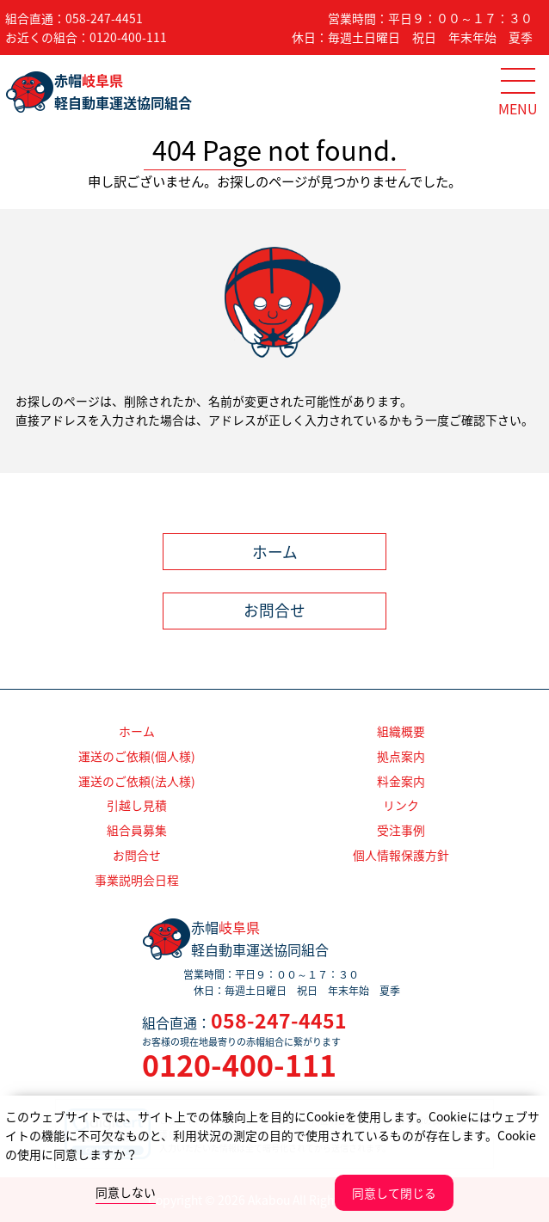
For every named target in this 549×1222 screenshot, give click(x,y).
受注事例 (401, 829)
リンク (401, 805)
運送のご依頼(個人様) (136, 756)
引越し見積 (137, 805)
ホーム (275, 552)
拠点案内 (401, 756)
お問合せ (274, 610)
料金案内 (401, 780)
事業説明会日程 (137, 879)
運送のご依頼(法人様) (136, 780)
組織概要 (401, 731)
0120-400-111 (128, 37)
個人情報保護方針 (401, 854)
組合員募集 (137, 829)
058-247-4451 (104, 18)
